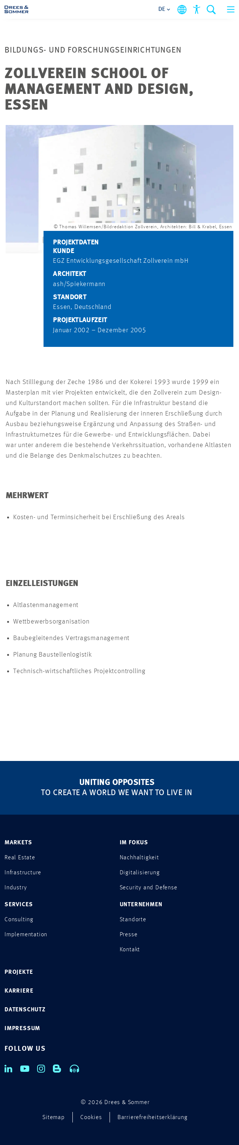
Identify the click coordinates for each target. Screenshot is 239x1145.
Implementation (26, 935)
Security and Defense (148, 888)
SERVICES (19, 905)
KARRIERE (19, 991)
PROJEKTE (19, 972)
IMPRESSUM (22, 1029)
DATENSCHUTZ (25, 1010)
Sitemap (53, 1118)
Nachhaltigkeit (139, 858)
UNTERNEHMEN (141, 905)
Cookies (91, 1118)
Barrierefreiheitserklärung (152, 1118)
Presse (129, 935)
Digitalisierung (140, 873)
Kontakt (130, 950)
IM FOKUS (134, 843)
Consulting (19, 920)
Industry (16, 888)
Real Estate (20, 858)
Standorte (133, 920)
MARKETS (18, 843)
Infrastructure (23, 873)
